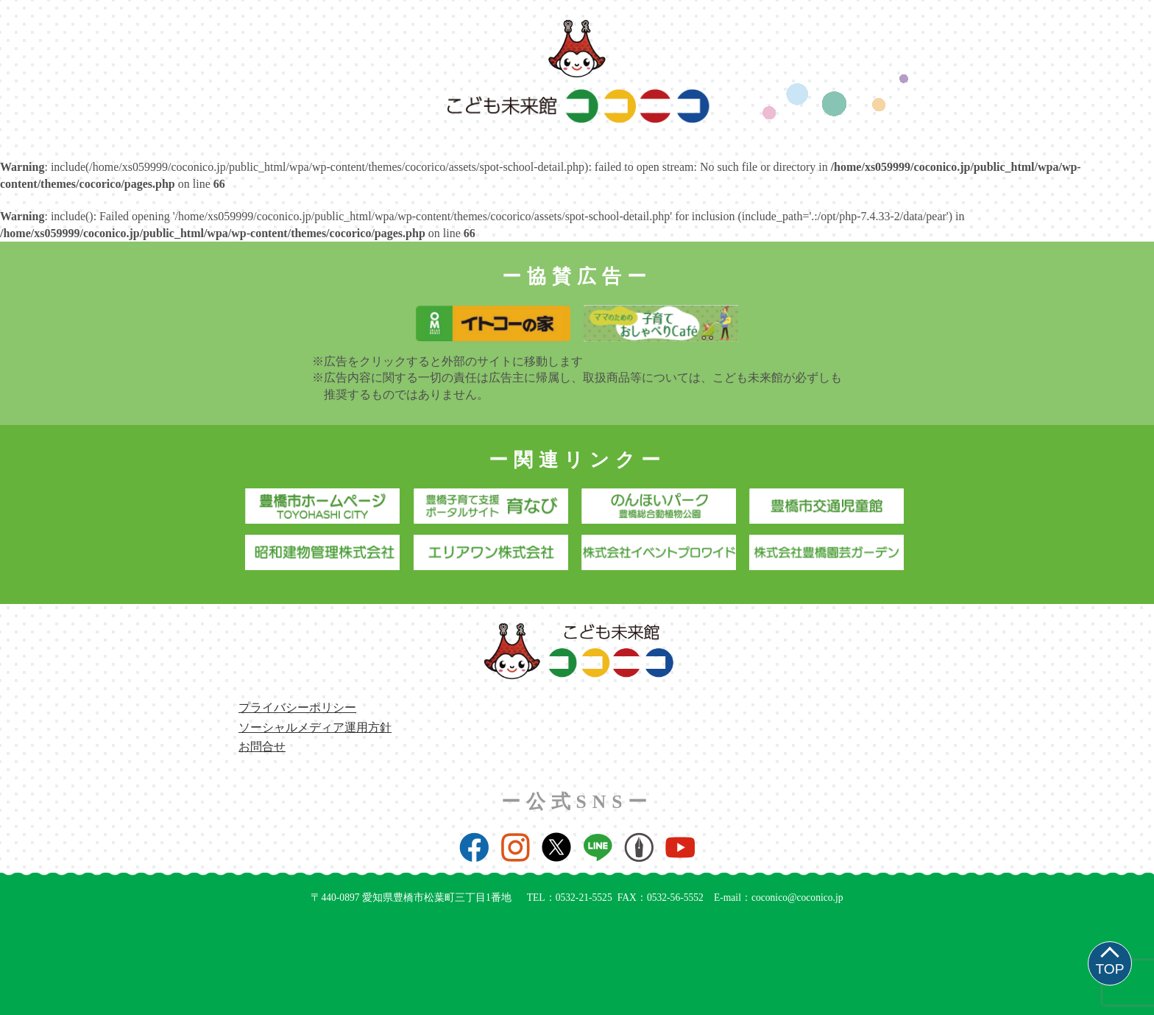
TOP (1109, 969)
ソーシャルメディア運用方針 (315, 727)
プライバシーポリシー (297, 707)
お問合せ (262, 746)
